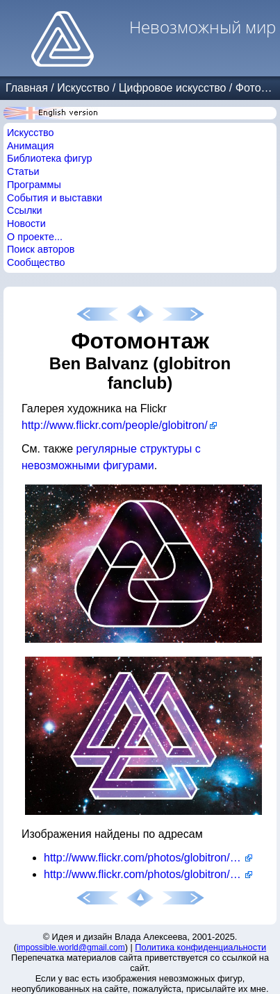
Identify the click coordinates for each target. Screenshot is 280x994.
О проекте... (35, 236)
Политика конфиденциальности (200, 947)
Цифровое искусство (173, 88)
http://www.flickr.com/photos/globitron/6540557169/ (148, 858)
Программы (34, 184)
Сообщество (36, 262)
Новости (26, 223)
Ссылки (24, 210)
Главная (27, 88)
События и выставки (54, 197)
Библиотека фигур (49, 158)
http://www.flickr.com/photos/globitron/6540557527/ (148, 874)
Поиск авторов (40, 249)
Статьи (23, 171)
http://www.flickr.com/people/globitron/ (115, 425)
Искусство (83, 88)
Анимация (30, 145)
